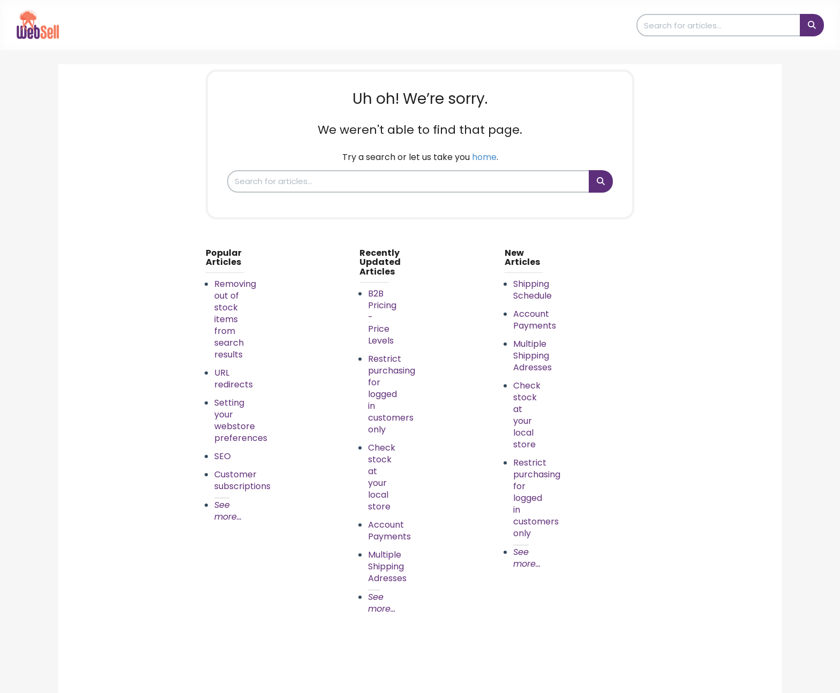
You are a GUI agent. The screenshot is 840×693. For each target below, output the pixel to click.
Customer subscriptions (242, 480)
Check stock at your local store (381, 477)
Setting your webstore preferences (240, 420)
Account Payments (389, 531)
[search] (718, 25)
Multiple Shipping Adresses (387, 566)
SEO (222, 456)
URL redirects (233, 379)
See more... (228, 511)
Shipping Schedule (532, 290)
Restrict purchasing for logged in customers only (391, 394)
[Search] (812, 25)
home (484, 157)
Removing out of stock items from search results (235, 319)
